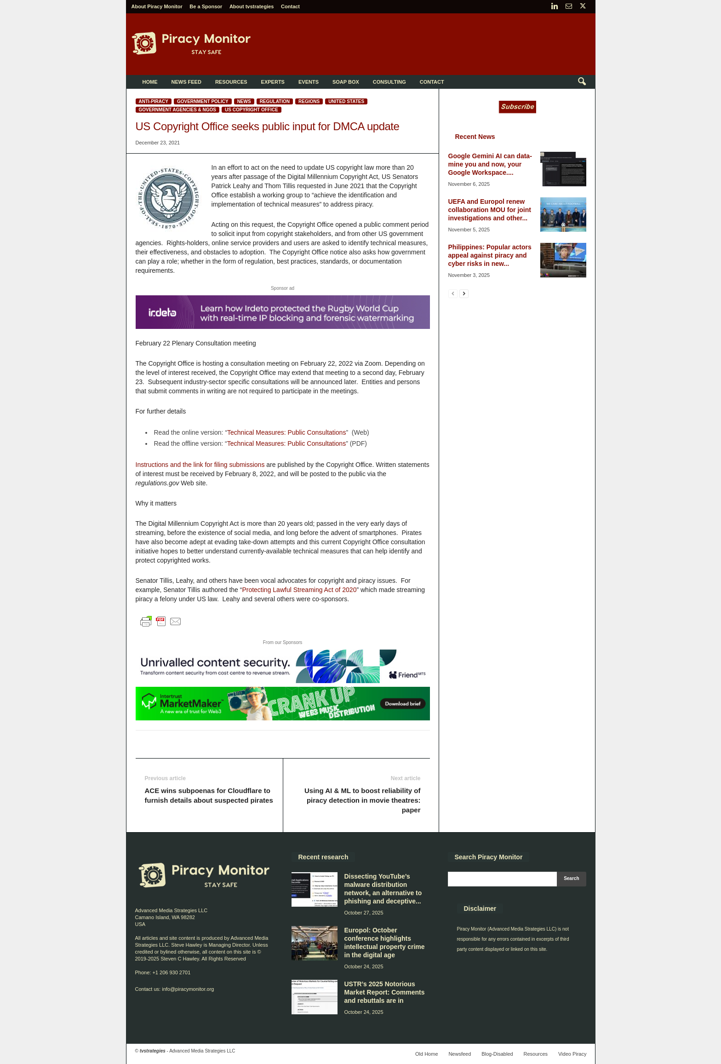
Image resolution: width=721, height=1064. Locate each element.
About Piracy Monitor (157, 6)
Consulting (389, 82)
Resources (231, 82)
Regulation (275, 101)
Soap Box (345, 82)
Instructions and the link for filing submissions (200, 464)
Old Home (426, 1054)
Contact (290, 6)
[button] (582, 82)
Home (150, 82)
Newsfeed (459, 1054)
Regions (309, 101)
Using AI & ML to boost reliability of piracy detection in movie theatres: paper (362, 800)
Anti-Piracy (153, 101)
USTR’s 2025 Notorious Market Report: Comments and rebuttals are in (384, 992)
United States (346, 101)
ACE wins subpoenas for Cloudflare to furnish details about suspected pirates (209, 795)
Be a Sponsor (205, 6)
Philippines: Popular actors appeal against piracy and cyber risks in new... (490, 255)
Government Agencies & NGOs (178, 109)
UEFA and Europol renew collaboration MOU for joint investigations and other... (489, 210)
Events (308, 82)
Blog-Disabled (497, 1054)
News (244, 101)
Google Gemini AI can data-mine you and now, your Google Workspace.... (490, 164)
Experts (273, 82)
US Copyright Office (251, 109)
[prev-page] (453, 293)
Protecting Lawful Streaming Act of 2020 (299, 589)
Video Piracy (572, 1054)
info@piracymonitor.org (188, 989)
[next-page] (464, 293)
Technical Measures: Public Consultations (286, 432)
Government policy (203, 101)
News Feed (186, 82)
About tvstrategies (251, 6)
